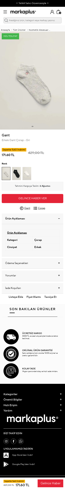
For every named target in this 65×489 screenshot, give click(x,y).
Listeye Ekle (16, 297)
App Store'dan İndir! (18, 455)
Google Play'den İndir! (19, 464)
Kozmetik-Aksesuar (38, 30)
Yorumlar (32, 275)
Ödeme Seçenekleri (32, 263)
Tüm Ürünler (19, 30)
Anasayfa (5, 30)
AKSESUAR (57, 30)
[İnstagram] (6, 441)
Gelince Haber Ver (32, 198)
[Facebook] (13, 441)
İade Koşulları (32, 288)
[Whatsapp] (21, 441)
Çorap (39, 208)
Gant (6, 135)
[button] (32, 126)
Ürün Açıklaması (32, 218)
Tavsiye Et (50, 297)
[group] (32, 81)
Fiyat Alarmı (34, 297)
